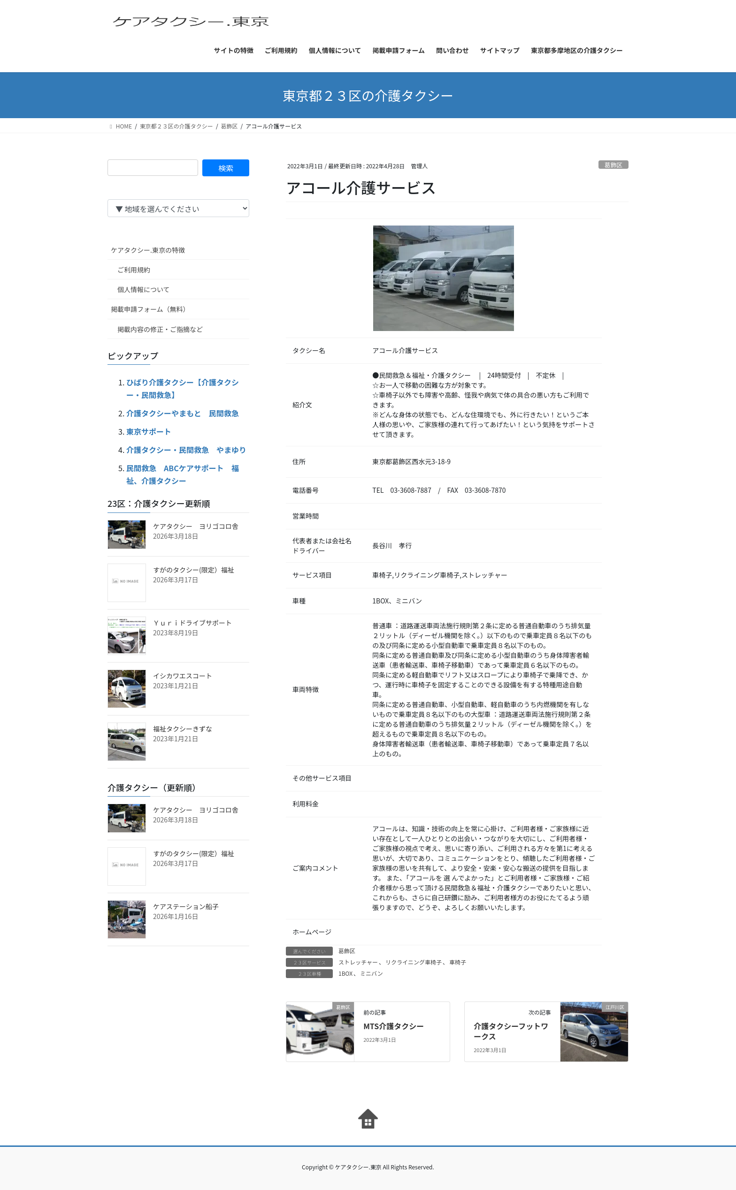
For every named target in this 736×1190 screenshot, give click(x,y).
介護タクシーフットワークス (511, 1031)
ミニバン (371, 973)
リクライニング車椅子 (413, 962)
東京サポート (148, 431)
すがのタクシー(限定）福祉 (193, 569)
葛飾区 (613, 164)
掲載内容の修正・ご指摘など (160, 329)
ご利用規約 (133, 269)
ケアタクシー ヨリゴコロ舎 (195, 526)
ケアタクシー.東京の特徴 (148, 250)
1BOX (345, 973)
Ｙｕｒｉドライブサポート (192, 622)
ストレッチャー (358, 962)
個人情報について (143, 289)
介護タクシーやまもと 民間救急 (182, 413)
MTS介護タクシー (393, 1026)
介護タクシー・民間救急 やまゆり (186, 449)
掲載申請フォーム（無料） (150, 309)
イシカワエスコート (182, 675)
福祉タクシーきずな (182, 728)
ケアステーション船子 (186, 906)
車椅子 (457, 962)
